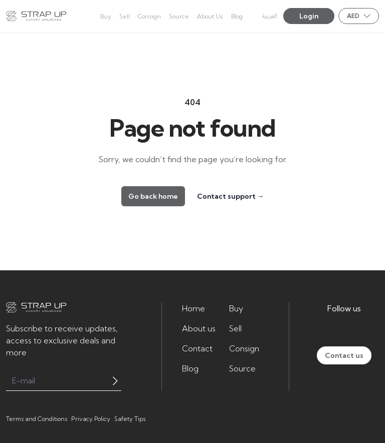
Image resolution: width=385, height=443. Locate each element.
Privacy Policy (90, 418)
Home (193, 308)
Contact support (230, 196)
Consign (244, 348)
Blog (190, 368)
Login (308, 16)
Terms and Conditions (36, 418)
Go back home (153, 196)
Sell (235, 328)
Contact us (344, 355)
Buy (236, 308)
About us (199, 328)
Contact (197, 348)
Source (242, 368)
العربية (269, 16)
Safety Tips (129, 418)
